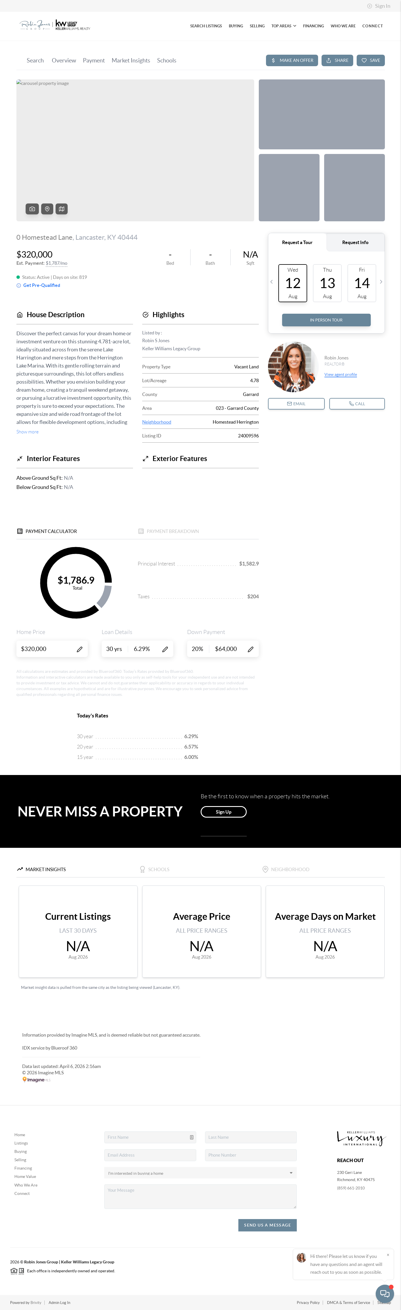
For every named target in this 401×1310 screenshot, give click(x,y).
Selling (20, 1159)
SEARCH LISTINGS (206, 26)
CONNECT (372, 26)
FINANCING (313, 26)
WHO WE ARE (343, 26)
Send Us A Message (267, 1225)
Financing (23, 1168)
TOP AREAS (283, 26)
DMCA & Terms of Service (348, 1303)
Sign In (378, 6)
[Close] (388, 1254)
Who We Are (25, 1185)
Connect (22, 1193)
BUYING (236, 26)
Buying (20, 1151)
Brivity (36, 1303)
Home (19, 1134)
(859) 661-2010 (351, 1188)
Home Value (25, 1176)
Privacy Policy (308, 1303)
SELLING (257, 26)
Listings (21, 1143)
